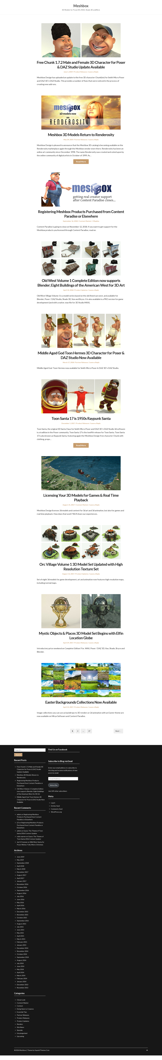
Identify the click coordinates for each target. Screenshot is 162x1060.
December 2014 (22, 953)
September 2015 (23, 925)
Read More (81, 161)
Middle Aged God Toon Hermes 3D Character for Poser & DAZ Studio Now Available (81, 359)
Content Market (85, 221)
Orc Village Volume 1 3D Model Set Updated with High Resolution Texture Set (81, 571)
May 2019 (20, 864)
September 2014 (23, 962)
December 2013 (22, 989)
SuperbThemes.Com (42, 1055)
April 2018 (20, 871)
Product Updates (81, 295)
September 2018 (23, 868)
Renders (20, 1029)
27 (90, 735)
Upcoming (20, 1041)
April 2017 (20, 883)
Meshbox (81, 5)
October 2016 (22, 892)
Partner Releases (80, 140)
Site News (20, 1032)
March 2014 (21, 980)
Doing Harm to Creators (25, 1014)
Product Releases (80, 72)
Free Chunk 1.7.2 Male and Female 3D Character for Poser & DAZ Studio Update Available (81, 64)
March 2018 (21, 874)
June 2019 (20, 861)
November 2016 (22, 889)
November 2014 (22, 956)
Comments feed (56, 813)
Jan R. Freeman (22, 847)
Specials (20, 1035)
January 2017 (21, 886)
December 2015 (22, 916)
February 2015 (22, 947)
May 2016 (20, 907)
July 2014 (20, 968)
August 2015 (21, 928)
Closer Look (21, 1004)
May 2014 (20, 974)
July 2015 (20, 931)
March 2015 (21, 943)
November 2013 (22, 992)
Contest (20, 1010)
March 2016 (21, 913)
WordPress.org (56, 817)
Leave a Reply (93, 72)
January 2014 (21, 986)
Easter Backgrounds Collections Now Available (81, 706)
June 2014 (20, 971)
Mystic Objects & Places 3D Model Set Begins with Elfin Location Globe (81, 640)
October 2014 (22, 959)
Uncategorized (22, 1038)
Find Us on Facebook (57, 754)
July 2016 (20, 901)
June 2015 (20, 934)
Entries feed (55, 810)
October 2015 (22, 922)
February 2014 (22, 983)
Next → (118, 736)
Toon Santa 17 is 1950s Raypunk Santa (81, 423)
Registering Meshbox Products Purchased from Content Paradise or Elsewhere (81, 214)
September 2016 (23, 895)
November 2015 (22, 919)
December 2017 (22, 877)
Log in (53, 807)
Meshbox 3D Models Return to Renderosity (81, 134)
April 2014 (20, 977)
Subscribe (53, 790)
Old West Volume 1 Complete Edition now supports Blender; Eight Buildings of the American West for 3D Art (81, 285)
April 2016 (20, 910)
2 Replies (96, 221)
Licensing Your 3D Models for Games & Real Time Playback (81, 502)
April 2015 (20, 941)
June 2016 (20, 904)
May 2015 (20, 937)
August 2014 (21, 965)
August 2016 (21, 898)
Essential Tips (22, 1017)
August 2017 (21, 880)
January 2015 (21, 950)
